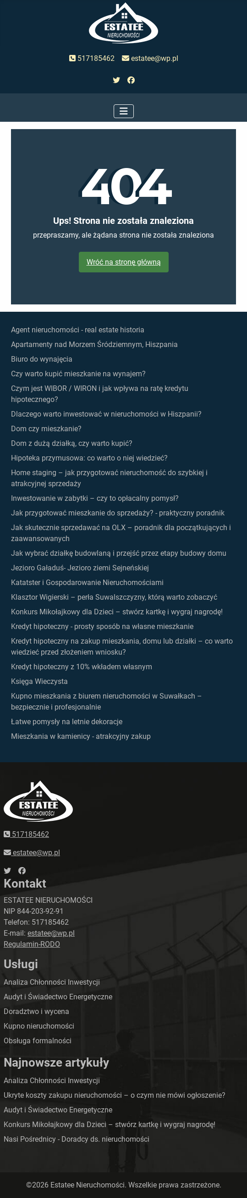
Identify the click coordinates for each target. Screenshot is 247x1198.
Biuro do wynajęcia (41, 359)
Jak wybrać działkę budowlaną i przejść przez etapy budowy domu (118, 553)
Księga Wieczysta (39, 681)
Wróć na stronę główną (124, 262)
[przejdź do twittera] (116, 80)
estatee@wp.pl (150, 58)
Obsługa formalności (37, 1040)
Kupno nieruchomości (39, 1026)
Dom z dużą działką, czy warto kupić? (71, 443)
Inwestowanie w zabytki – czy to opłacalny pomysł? (95, 498)
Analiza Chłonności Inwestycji (52, 982)
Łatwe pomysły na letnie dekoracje (66, 721)
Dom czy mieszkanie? (46, 428)
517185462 (92, 58)
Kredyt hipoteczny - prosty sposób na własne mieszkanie (102, 626)
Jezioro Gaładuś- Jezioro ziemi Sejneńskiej (80, 568)
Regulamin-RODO (32, 944)
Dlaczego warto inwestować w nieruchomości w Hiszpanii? (106, 414)
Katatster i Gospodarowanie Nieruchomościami (87, 582)
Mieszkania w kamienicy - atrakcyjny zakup (81, 736)
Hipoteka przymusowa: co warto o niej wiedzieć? (89, 458)
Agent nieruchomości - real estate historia (77, 329)
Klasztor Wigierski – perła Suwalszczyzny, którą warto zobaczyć (114, 597)
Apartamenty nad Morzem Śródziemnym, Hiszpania (94, 344)
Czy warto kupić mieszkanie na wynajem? (78, 373)
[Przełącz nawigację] (124, 111)
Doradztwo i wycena (36, 1011)
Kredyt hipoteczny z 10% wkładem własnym (81, 666)
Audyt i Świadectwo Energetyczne (58, 996)
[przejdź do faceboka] (131, 80)
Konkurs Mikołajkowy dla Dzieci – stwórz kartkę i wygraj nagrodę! (117, 611)
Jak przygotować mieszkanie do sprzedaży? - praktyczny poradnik (118, 513)
